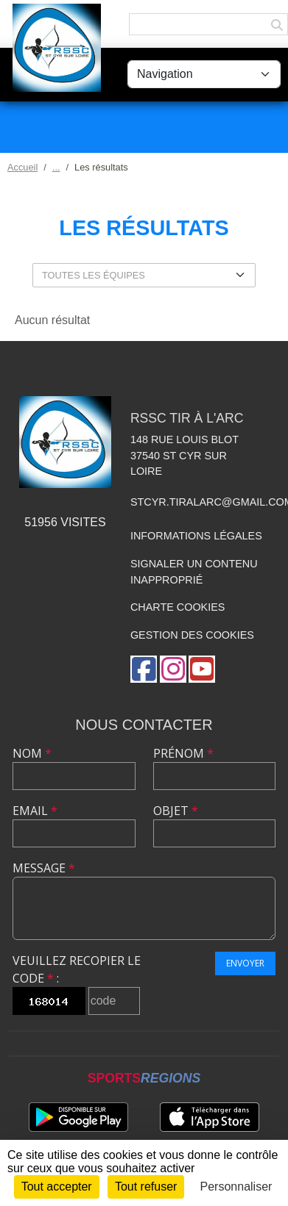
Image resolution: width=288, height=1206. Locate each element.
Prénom (183, 753)
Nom (32, 753)
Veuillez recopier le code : (77, 969)
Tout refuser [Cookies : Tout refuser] (146, 1186)
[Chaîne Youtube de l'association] (202, 669)
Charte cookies (177, 607)
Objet (175, 811)
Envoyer (245, 963)
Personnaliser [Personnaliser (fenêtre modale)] (236, 1186)
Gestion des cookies (192, 635)
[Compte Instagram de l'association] (173, 669)
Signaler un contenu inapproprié (194, 572)
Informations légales (196, 536)
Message (44, 868)
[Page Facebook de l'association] (143, 669)
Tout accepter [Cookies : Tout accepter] (56, 1186)
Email (35, 811)
